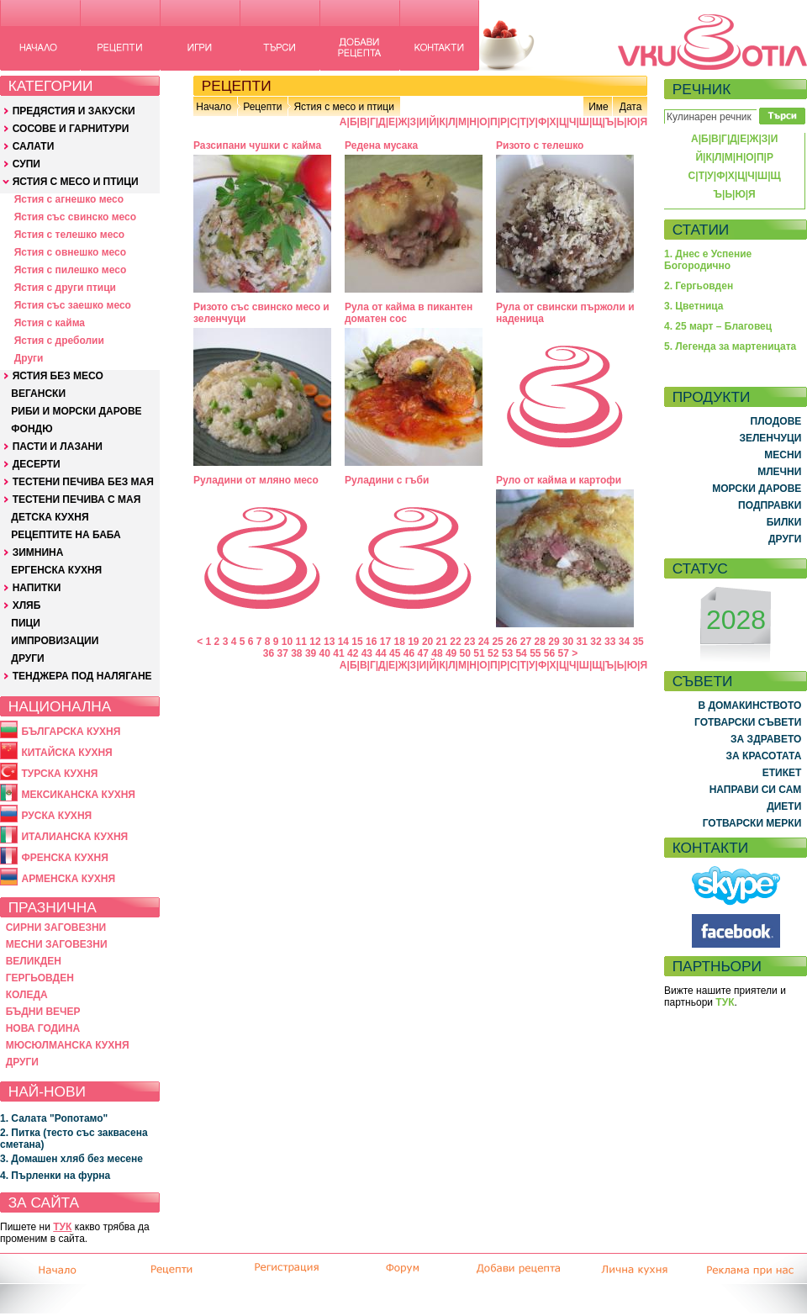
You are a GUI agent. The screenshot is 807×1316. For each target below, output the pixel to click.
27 (525, 641)
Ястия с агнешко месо (69, 199)
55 (535, 653)
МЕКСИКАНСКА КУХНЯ (78, 795)
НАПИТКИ (37, 588)
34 (624, 641)
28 (540, 641)
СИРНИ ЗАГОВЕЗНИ (56, 927)
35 (637, 641)
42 (352, 653)
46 (409, 653)
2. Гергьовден (698, 286)
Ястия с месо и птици (343, 107)
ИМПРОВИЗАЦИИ (54, 641)
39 (310, 653)
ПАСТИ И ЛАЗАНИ (58, 446)
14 (343, 641)
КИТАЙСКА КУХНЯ (66, 752)
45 (394, 653)
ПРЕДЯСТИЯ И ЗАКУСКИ (74, 111)
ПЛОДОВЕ (776, 421)
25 (497, 641)
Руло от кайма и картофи (558, 480)
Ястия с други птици (65, 287)
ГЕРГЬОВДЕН (40, 978)
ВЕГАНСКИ (38, 393)
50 (465, 653)
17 (385, 641)
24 (483, 641)
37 (282, 653)
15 (356, 641)
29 (553, 641)
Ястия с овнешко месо (70, 252)
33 (609, 641)
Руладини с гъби (387, 480)
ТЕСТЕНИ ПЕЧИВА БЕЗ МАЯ (83, 482)
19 (413, 641)
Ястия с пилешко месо (70, 270)
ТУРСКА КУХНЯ (59, 774)
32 (595, 641)
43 (366, 653)
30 (567, 641)
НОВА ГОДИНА (43, 1028)
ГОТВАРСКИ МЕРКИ (752, 823)
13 (329, 641)
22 (455, 641)
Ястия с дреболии (59, 340)
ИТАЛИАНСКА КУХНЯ (74, 837)
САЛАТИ (34, 146)
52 (493, 653)
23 (469, 641)
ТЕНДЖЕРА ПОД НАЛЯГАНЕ (82, 676)
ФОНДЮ (31, 429)
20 (427, 641)
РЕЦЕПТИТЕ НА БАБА (65, 535)
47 (423, 653)
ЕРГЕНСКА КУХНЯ (56, 570)
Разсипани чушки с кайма (257, 145)
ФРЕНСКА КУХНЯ (64, 858)
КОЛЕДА (27, 995)
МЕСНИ (782, 455)
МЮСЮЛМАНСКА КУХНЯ (67, 1045)
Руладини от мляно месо (256, 480)
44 (380, 653)
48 (436, 653)
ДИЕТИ (784, 806)
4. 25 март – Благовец (718, 326)
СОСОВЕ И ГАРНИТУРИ (71, 129)
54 (520, 653)
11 (301, 641)
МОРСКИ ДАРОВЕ (756, 488)
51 (478, 653)
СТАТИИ (701, 229)
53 (507, 653)
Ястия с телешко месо (69, 234)
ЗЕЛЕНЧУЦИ (770, 438)
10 (287, 641)
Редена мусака (381, 145)
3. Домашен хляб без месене (71, 1159)
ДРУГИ (27, 658)
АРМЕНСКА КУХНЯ (68, 879)
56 (549, 653)
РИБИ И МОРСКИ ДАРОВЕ (76, 411)
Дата (631, 107)
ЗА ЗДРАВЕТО (766, 739)
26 (511, 641)
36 (268, 653)
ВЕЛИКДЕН (33, 961)
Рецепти (262, 107)
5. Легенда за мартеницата (730, 346)
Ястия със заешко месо (72, 305)
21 (441, 641)
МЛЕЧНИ (779, 472)
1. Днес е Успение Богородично (708, 260)
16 (371, 641)
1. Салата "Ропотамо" (54, 1118)
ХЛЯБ (27, 605)
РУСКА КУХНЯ (56, 816)
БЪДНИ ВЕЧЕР (43, 1011)
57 (563, 653)
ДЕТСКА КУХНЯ (49, 517)
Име (598, 107)
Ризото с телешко (539, 145)
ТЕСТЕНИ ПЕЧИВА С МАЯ (77, 499)
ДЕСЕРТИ (37, 464)
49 (451, 653)
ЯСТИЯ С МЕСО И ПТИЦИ (76, 182)
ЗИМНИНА (38, 552)
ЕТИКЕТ (782, 773)
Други (29, 358)
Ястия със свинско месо (75, 217)
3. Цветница (694, 306)
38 (296, 653)
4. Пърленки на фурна (55, 1175)
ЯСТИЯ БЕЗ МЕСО (58, 376)
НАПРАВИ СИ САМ (755, 789)
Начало (213, 107)
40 (324, 653)
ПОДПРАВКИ (769, 505)
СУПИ (26, 164)
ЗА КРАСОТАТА (764, 756)
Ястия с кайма (49, 323)
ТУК (62, 1227)
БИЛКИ (784, 522)
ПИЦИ (25, 623)
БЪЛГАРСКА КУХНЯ (70, 731)
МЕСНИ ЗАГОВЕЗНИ (57, 944)
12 (314, 641)
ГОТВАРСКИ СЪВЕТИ (747, 722)
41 (338, 653)
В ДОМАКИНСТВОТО (749, 705)
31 (582, 641)
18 (398, 641)
